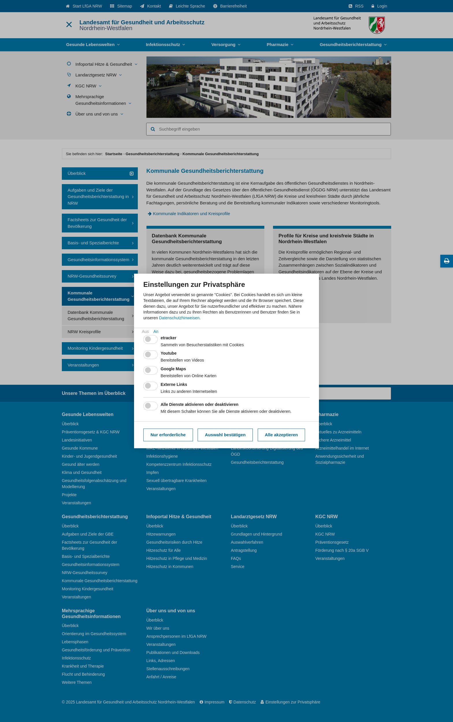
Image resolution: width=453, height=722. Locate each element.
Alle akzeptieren (281, 434)
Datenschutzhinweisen (179, 318)
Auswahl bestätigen (225, 434)
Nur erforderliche (168, 434)
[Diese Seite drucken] (446, 261)
